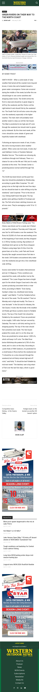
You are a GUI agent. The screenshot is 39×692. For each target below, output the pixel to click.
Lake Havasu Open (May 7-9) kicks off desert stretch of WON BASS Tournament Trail (20, 539)
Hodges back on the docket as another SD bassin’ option (29, 411)
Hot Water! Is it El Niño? (12, 531)
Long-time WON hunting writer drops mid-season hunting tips (18, 556)
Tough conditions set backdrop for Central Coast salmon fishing (18, 547)
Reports (4, 11)
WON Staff (7, 20)
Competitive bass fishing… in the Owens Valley (9, 411)
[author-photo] (20, 431)
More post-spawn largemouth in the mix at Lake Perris (18, 523)
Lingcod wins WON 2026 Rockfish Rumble (18, 564)
